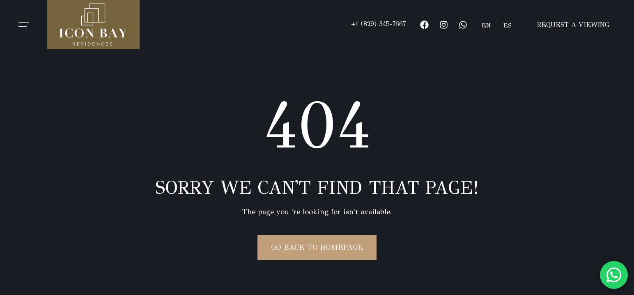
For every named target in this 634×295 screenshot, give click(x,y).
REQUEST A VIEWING (573, 25)
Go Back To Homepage (317, 247)
